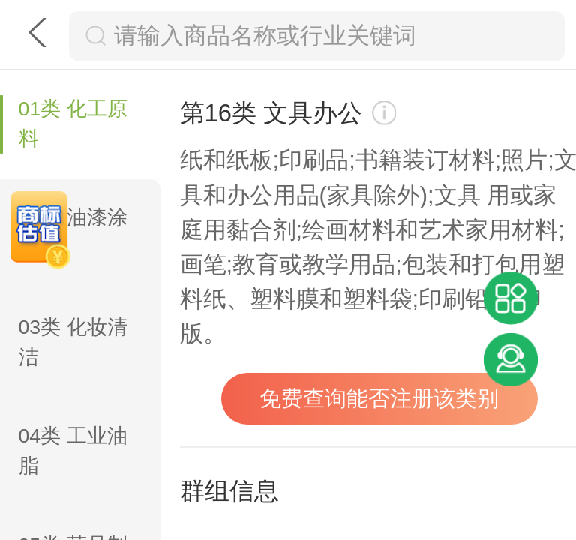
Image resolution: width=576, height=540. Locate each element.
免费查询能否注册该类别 (379, 398)
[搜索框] (332, 36)
